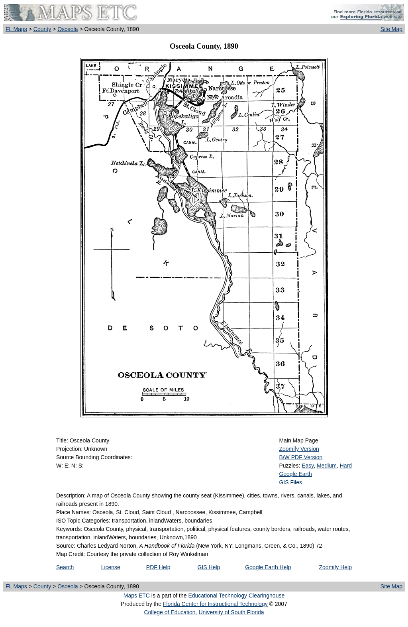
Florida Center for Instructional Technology (215, 604)
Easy (308, 465)
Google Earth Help (268, 567)
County (42, 29)
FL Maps (16, 29)
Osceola (67, 29)
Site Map (391, 29)
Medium (327, 465)
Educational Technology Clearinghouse (236, 595)
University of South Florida (231, 612)
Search (65, 567)
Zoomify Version (299, 449)
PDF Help (158, 567)
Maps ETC (137, 595)
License (110, 567)
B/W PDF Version (300, 457)
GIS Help (209, 567)
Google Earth (295, 474)
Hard (346, 465)
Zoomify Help (335, 567)
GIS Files (290, 482)
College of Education (169, 612)
